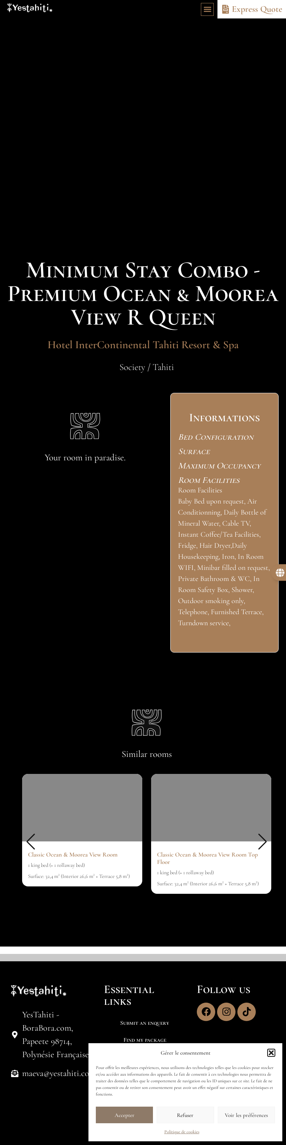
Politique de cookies (181, 1131)
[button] (271, 1052)
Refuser (185, 1115)
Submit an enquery (144, 1023)
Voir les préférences (246, 1115)
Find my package (144, 1040)
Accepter (125, 1115)
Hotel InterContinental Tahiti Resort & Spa (143, 345)
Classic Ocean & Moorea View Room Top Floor (207, 858)
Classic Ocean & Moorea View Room (73, 854)
